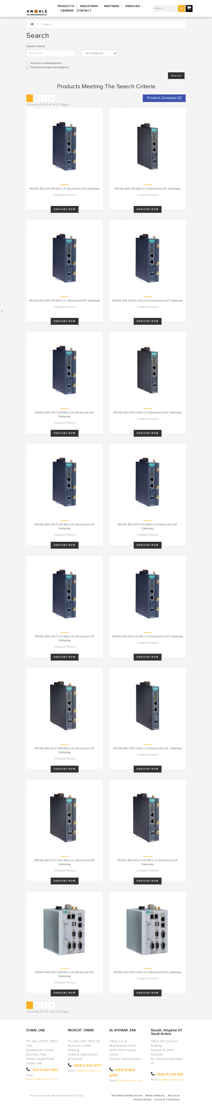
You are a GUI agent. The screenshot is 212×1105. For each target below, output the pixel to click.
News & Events (155, 1095)
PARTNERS (111, 6)
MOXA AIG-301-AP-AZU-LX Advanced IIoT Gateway (65, 188)
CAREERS (67, 10)
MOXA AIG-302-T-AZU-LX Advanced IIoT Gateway (147, 748)
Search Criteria (35, 46)
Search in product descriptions (47, 67)
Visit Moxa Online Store (127, 1095)
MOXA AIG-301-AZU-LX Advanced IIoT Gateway (147, 188)
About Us (174, 1095)
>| (51, 98)
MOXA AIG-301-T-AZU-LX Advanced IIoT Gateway (147, 412)
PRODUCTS (66, 6)
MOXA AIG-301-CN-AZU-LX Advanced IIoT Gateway (64, 300)
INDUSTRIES (89, 6)
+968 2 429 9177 (87, 1065)
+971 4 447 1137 (44, 1070)
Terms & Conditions (167, 1099)
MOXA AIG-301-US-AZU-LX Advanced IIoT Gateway (147, 636)
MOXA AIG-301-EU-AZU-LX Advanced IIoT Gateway (147, 300)
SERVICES (132, 6)
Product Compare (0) (164, 98)
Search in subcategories (44, 63)
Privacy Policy (142, 1099)
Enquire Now (64, 209)
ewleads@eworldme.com (42, 1079)
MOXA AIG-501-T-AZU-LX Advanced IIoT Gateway (147, 972)
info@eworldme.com (88, 1071)
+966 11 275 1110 (169, 1074)
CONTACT (83, 10)
